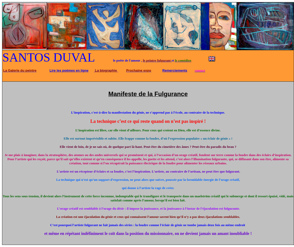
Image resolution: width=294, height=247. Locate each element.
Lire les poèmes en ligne (68, 70)
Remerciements (174, 70)
